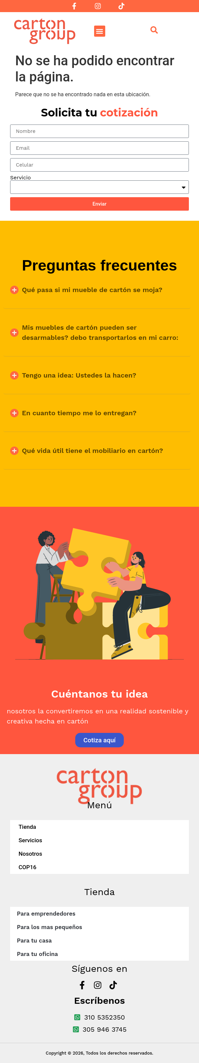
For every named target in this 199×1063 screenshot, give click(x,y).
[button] (99, 31)
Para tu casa (34, 940)
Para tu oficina (37, 954)
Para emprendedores (46, 913)
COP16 (27, 867)
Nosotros (30, 853)
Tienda (27, 826)
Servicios (30, 840)
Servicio (20, 177)
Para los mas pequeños (49, 927)
